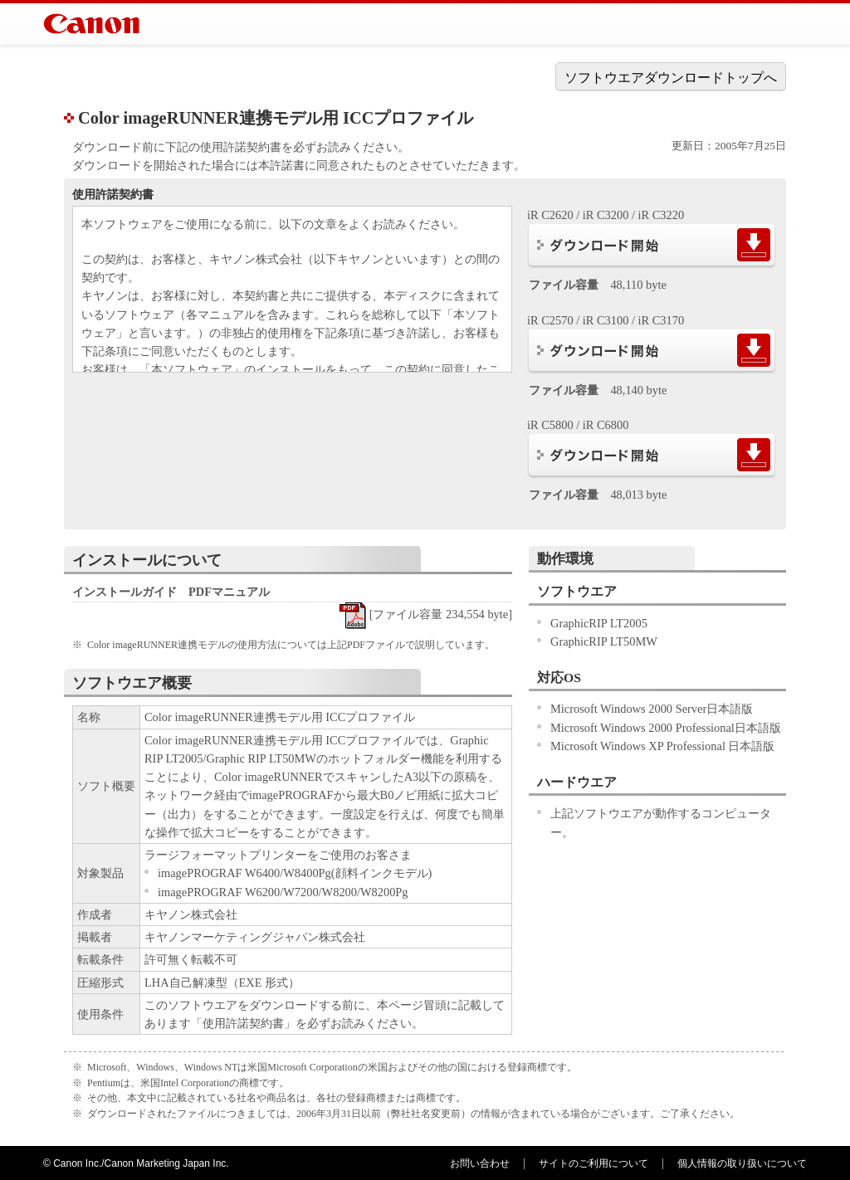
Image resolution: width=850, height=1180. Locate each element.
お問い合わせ (480, 1163)
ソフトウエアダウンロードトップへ (670, 78)
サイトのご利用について (593, 1163)
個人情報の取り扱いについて (742, 1163)
